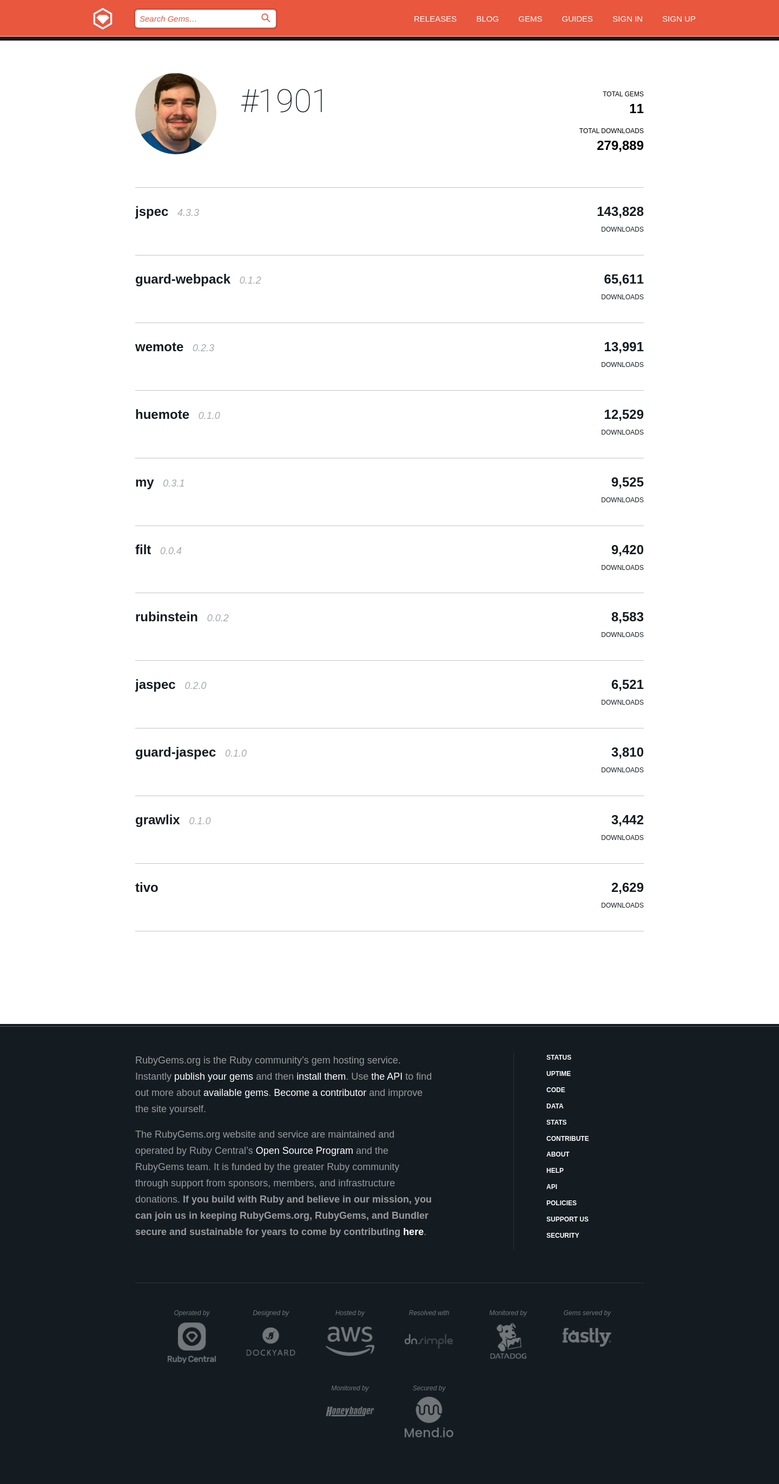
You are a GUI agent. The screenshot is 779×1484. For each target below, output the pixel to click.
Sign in (627, 18)
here (413, 1231)
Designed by (274, 1313)
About (558, 1154)
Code (555, 1090)
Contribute (567, 1138)
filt (158, 549)
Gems (530, 18)
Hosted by (354, 1313)
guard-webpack (198, 279)
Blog (487, 18)
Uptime (558, 1074)
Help (555, 1170)
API (551, 1187)
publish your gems (213, 1076)
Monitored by (511, 1313)
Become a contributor (320, 1092)
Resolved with (431, 1313)
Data (555, 1106)
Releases (435, 18)
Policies (561, 1203)
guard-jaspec (191, 752)
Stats (556, 1122)
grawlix (172, 819)
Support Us (567, 1219)
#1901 (285, 101)
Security (562, 1235)
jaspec (170, 684)
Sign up (679, 18)
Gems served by (588, 1313)
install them (321, 1076)
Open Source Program (304, 1150)
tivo (147, 887)
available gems (235, 1092)
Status (558, 1057)
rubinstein (182, 616)
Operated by (195, 1316)
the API (386, 1076)
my (159, 482)
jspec (167, 211)
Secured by (433, 1388)
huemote (177, 414)
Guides (577, 18)
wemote (174, 346)
